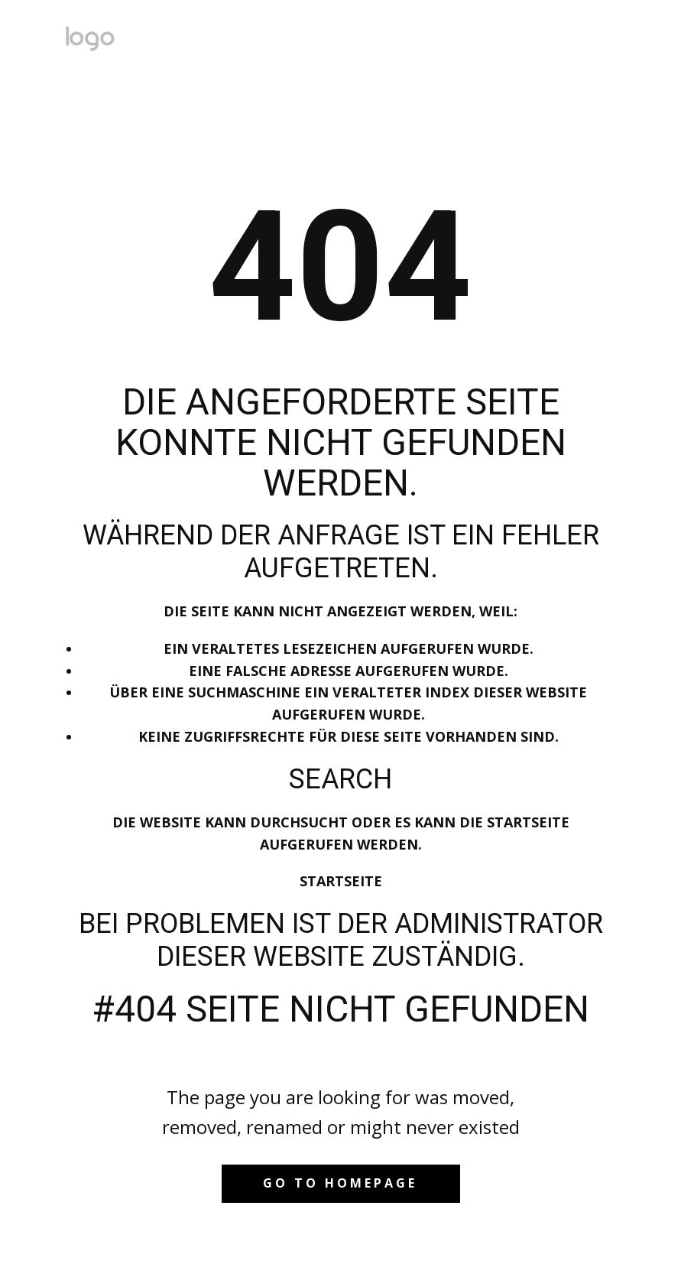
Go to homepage (340, 1183)
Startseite (341, 881)
